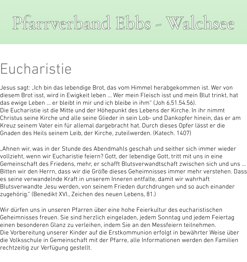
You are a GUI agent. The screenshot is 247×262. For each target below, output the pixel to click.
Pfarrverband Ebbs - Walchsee (123, 23)
